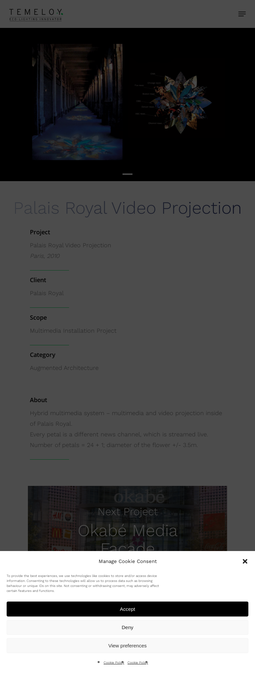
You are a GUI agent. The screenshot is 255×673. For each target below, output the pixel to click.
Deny (127, 627)
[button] (245, 561)
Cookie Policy (114, 662)
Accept (127, 609)
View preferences (127, 645)
